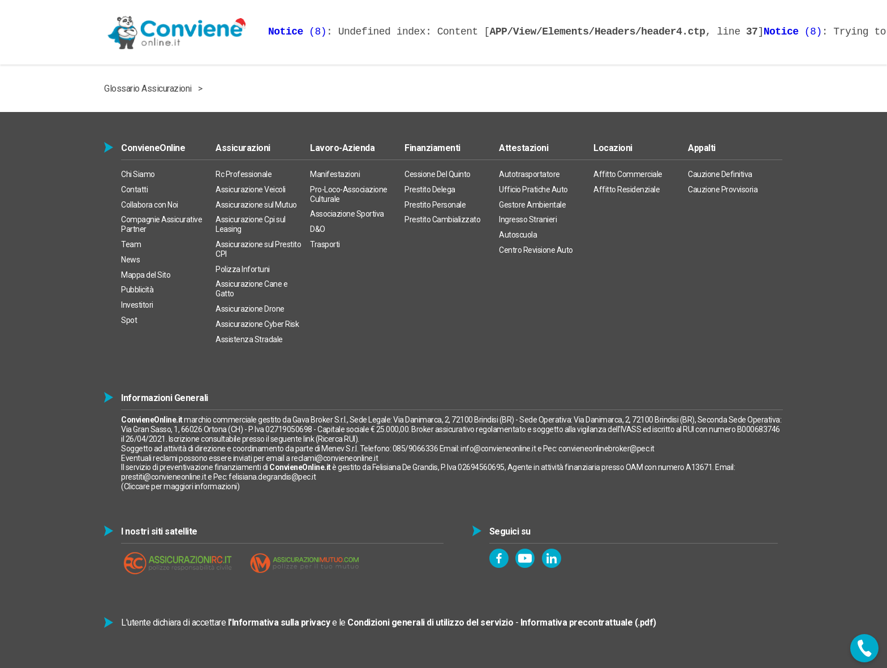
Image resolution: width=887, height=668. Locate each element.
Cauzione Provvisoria (722, 189)
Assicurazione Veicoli (251, 189)
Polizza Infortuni (243, 269)
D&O (317, 229)
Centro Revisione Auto (536, 250)
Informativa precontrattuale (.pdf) (588, 622)
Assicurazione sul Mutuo (256, 204)
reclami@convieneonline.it (334, 458)
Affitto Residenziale (626, 189)
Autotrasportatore (529, 174)
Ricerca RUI (336, 438)
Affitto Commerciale (627, 174)
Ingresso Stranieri (528, 219)
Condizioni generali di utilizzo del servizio (430, 622)
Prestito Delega (429, 189)
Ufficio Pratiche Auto (533, 189)
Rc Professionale (244, 174)
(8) (297, 31)
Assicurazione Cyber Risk (257, 324)
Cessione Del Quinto (437, 174)
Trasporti (325, 244)
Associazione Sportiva (347, 213)
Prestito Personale (435, 204)
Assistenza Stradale (249, 339)
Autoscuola (518, 234)
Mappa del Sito (145, 274)
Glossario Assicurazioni (148, 88)
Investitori (137, 304)
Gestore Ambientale (532, 204)
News (130, 259)
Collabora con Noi (149, 204)
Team (131, 244)
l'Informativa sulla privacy (279, 622)
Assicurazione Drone (250, 308)
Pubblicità (137, 289)
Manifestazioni (335, 174)
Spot (129, 320)
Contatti (134, 189)
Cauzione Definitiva (720, 174)
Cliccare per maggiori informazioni (180, 486)
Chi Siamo (138, 174)
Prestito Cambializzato (442, 219)
